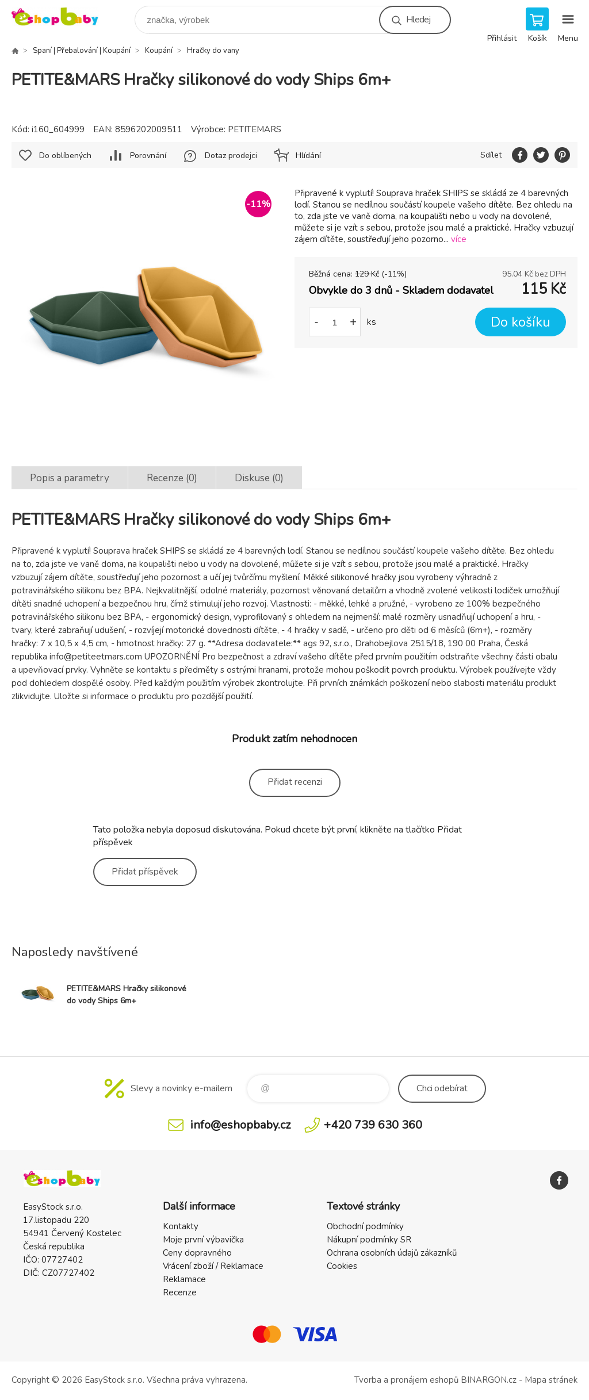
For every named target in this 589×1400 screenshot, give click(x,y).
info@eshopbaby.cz (240, 1125)
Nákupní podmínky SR (369, 1239)
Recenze (180, 1292)
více (458, 239)
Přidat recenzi (294, 782)
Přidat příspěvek (145, 871)
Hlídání (308, 155)
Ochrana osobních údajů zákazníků (392, 1253)
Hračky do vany (213, 50)
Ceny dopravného (197, 1253)
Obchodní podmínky (365, 1226)
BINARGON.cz (489, 1380)
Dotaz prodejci (231, 155)
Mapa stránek (551, 1380)
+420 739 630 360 (373, 1125)
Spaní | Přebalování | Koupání (82, 50)
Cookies (342, 1266)
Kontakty (180, 1226)
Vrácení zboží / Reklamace (213, 1266)
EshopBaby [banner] (62, 17)
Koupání (159, 50)
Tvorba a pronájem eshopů (406, 1380)
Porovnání (148, 155)
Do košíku (520, 322)
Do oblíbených (65, 155)
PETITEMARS (254, 129)
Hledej (418, 19)
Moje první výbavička (203, 1239)
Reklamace (184, 1279)
